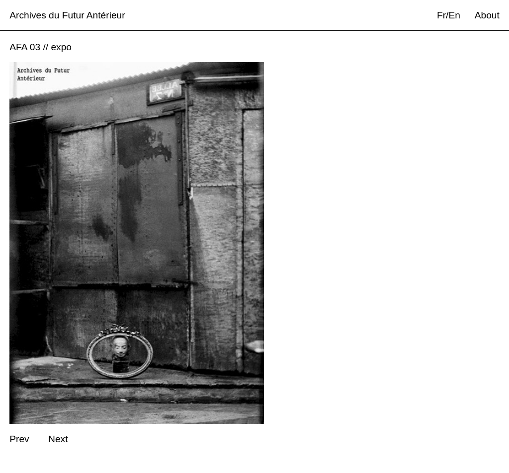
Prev (19, 439)
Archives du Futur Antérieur (67, 15)
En (454, 15)
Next (58, 439)
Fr (441, 15)
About (487, 15)
